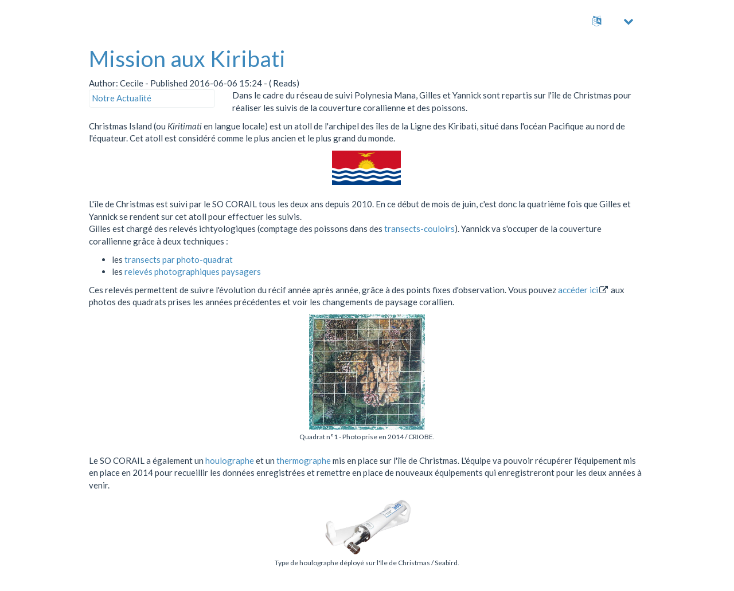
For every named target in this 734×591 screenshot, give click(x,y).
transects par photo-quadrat (178, 259)
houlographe (229, 460)
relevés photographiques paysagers (192, 271)
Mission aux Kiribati (187, 58)
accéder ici (578, 290)
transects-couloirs (419, 228)
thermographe (303, 460)
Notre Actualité (121, 98)
